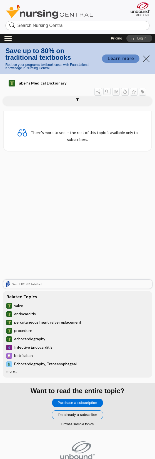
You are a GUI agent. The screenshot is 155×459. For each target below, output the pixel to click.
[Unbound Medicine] (138, 8)
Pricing (116, 38)
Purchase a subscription (77, 403)
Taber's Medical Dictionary (37, 83)
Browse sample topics (77, 424)
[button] (139, 38)
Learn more (121, 58)
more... (11, 371)
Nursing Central (49, 11)
